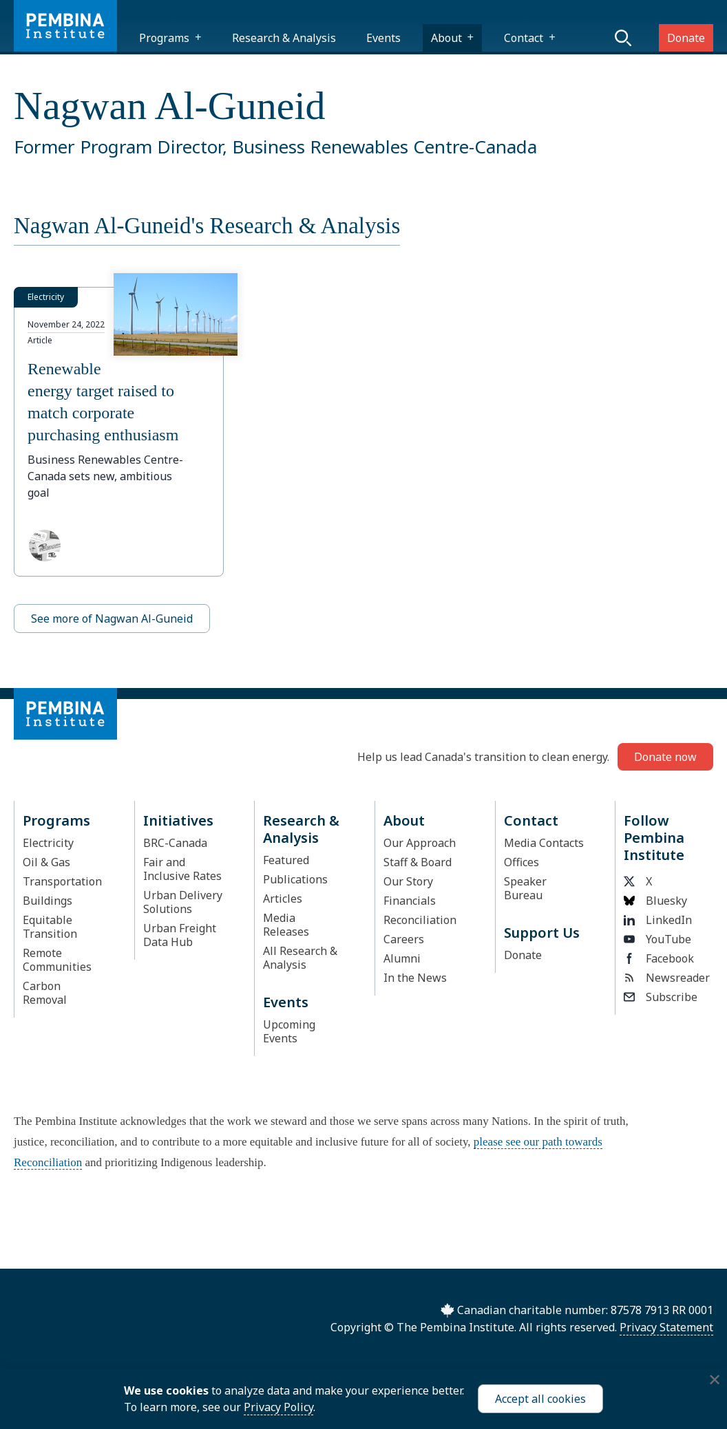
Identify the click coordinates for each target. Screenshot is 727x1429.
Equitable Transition (50, 926)
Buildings (47, 900)
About (446, 37)
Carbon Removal (45, 992)
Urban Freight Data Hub (179, 935)
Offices (521, 862)
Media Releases (286, 924)
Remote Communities (57, 959)
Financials (409, 900)
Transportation (62, 881)
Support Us (542, 932)
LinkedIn (658, 920)
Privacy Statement (666, 1327)
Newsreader (664, 978)
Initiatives (178, 820)
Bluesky (655, 900)
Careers (403, 939)
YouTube (657, 939)
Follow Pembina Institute (654, 837)
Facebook (659, 958)
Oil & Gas (46, 862)
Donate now (665, 756)
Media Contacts (544, 842)
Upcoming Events (289, 1031)
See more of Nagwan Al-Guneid (112, 618)
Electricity (48, 842)
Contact (523, 37)
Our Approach (419, 842)
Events (383, 37)
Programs (164, 37)
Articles (282, 898)
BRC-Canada (175, 842)
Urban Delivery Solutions (182, 902)
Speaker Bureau (525, 888)
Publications (295, 879)
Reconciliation (419, 919)
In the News (415, 977)
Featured (286, 860)
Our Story (408, 881)
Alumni (402, 958)
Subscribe (660, 997)
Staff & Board (417, 862)
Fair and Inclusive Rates (182, 869)
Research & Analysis (284, 37)
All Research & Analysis (300, 957)
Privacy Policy (278, 1407)
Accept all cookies (540, 1398)
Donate (686, 37)
